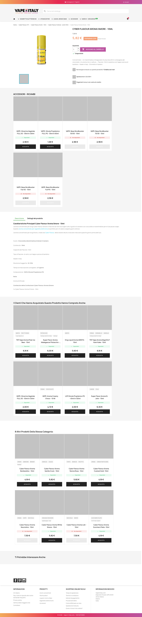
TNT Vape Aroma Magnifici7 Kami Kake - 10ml (99, 341)
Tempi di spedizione (72, 593)
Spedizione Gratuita (72, 606)
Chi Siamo (16, 593)
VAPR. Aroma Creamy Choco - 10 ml (50, 397)
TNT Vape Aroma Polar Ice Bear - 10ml (25, 341)
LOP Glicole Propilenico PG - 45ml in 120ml (75, 397)
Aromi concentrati (45, 593)
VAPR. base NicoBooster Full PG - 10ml (50, 188)
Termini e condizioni (72, 595)
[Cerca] (86, 11)
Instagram (24, 580)
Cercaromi (93, 19)
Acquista (25, 146)
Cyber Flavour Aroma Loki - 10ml (76, 526)
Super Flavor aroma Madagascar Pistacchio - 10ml (50, 341)
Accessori (73, 19)
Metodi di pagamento (72, 598)
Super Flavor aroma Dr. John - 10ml (99, 397)
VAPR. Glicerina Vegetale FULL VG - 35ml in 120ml (25, 132)
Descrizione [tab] (19, 218)
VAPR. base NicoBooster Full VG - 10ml (26, 188)
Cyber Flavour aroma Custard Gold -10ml (101, 470)
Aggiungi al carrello (93, 49)
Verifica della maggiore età (21, 603)
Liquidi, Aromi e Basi (59, 19)
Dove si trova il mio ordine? (74, 608)
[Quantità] (74, 49)
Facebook (15, 580)
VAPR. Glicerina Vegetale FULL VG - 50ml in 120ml (25, 397)
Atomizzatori (44, 19)
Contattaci (16, 605)
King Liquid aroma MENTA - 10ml (75, 341)
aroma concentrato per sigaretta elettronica (33, 229)
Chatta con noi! (109, 70)
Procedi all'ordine (71, 601)
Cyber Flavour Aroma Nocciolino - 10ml (27, 526)
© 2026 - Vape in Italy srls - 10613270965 (71, 615)
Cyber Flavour (49, 233)
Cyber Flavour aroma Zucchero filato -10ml (101, 526)
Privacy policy (17, 600)
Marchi (83, 19)
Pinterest (20, 580)
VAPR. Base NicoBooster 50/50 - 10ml (75, 132)
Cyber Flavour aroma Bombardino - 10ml (27, 470)
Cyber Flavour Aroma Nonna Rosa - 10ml (76, 470)
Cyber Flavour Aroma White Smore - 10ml (52, 526)
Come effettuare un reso (73, 603)
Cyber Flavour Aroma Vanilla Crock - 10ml (52, 470)
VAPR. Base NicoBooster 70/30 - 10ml (100, 132)
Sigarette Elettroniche (26, 19)
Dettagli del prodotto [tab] (35, 218)
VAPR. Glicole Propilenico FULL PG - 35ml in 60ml (50, 132)
